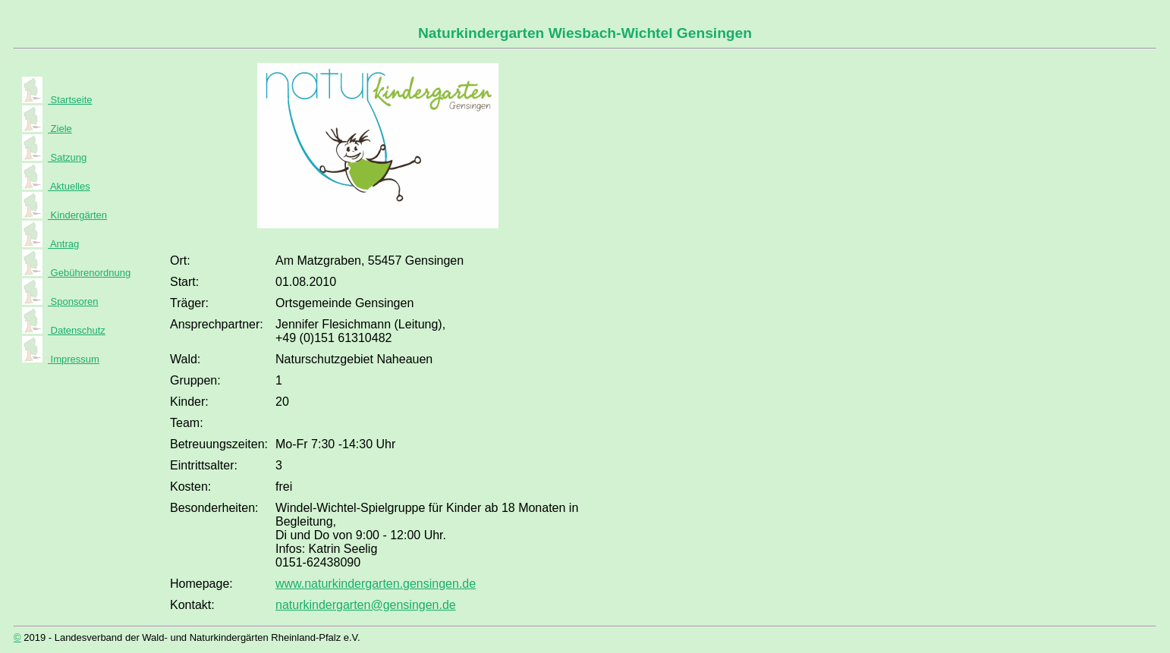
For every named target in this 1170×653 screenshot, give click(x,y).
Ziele (60, 128)
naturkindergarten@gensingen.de (365, 604)
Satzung (67, 157)
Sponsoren (73, 301)
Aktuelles (69, 186)
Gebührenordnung (89, 272)
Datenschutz (76, 330)
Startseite (70, 99)
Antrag (63, 244)
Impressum (73, 359)
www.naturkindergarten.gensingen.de (375, 583)
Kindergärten (77, 215)
